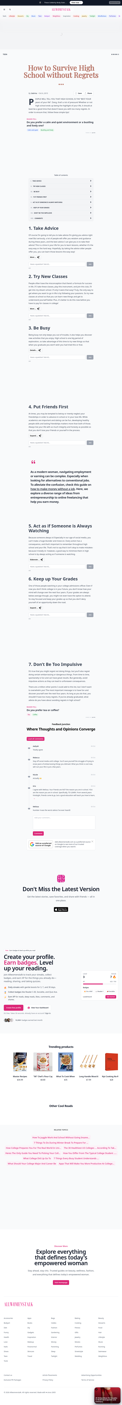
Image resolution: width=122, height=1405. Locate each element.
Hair (100, 1332)
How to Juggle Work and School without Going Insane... (61, 1137)
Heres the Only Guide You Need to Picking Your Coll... (32, 1153)
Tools (6, 1361)
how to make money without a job (52, 489)
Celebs (53, 1323)
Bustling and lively (47, 130)
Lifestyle (12, 16)
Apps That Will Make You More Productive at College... (86, 1163)
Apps (29, 1318)
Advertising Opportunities (91, 1375)
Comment (38, 833)
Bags (53, 1318)
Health (6, 1337)
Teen (40, 16)
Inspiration (67, 16)
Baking (77, 1318)
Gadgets (30, 1332)
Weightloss (56, 16)
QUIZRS (93, 132)
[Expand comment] (34, 798)
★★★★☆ (115, 54)
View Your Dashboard (37, 1007)
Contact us (8, 1375)
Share (88, 93)
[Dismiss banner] (92, 841)
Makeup (30, 1342)
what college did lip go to (37, 1158)
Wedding (78, 1356)
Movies (77, 1342)
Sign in (48, 1013)
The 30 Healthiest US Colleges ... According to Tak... (90, 1147)
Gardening (55, 1332)
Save (78, 93)
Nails (4, 16)
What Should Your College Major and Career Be (32, 1163)
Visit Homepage (61, 1282)
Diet (5, 1328)
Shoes (6, 1351)
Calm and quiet (33, 130)
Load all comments (35, 739)
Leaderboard (87, 997)
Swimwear (102, 1351)
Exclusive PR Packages (12, 1380)
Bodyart (47, 16)
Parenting (55, 1347)
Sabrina (34, 93)
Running (101, 1347)
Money (53, 1342)
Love (6, 1342)
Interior (54, 1337)
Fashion (54, 1328)
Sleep (53, 1351)
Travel (29, 1356)
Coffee (35, 715)
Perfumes (112, 16)
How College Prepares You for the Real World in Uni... (33, 1147)
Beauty (101, 1318)
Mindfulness (102, 16)
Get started (111, 997)
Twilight (92, 16)
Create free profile (13, 1008)
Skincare (30, 1351)
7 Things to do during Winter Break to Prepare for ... (61, 1142)
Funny (6, 1332)
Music (33, 16)
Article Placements (50, 1375)
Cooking (76, 16)
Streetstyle (79, 1351)
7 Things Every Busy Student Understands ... (76, 1158)
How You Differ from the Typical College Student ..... (90, 1153)
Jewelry (84, 16)
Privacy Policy (48, 1380)
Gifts (76, 1332)
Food (100, 1328)
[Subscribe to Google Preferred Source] (41, 844)
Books (29, 1323)
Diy (27, 16)
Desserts (21, 16)
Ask (90, 264)
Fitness (77, 1328)
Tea (29, 715)
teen (5, 54)
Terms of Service (87, 1380)
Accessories (8, 1318)
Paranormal (32, 1347)
